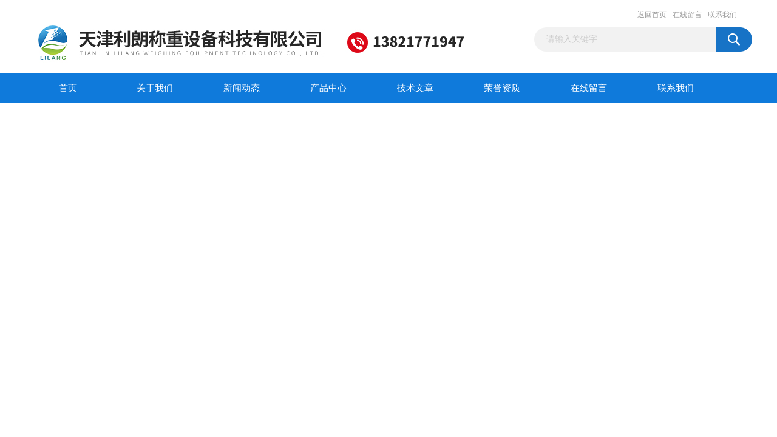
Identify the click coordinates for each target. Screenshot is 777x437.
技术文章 (415, 88)
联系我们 (722, 14)
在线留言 (687, 14)
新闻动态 (241, 88)
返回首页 (652, 14)
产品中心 (328, 88)
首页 (68, 88)
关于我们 (155, 88)
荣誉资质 (502, 88)
